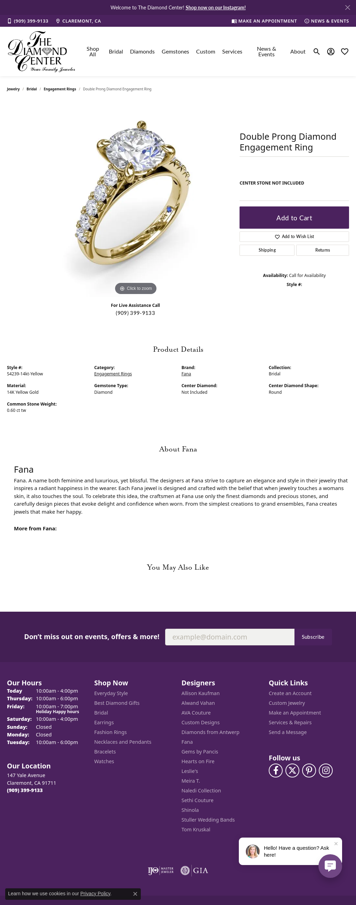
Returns (322, 250)
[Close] (347, 7)
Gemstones (175, 51)
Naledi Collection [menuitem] (201, 790)
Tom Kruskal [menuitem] (195, 829)
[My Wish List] (344, 51)
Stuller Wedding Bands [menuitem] (208, 819)
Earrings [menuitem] (104, 722)
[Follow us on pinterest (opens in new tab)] (309, 770)
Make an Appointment (295, 712)
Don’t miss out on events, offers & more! (91, 637)
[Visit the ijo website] (161, 870)
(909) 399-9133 (135, 312)
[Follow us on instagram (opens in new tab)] (326, 770)
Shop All (93, 51)
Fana (186, 374)
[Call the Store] (25, 790)
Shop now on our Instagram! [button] (216, 7)
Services (232, 51)
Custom (205, 51)
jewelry (13, 89)
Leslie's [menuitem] (189, 771)
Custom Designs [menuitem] (200, 722)
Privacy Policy (95, 893)
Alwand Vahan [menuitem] (198, 703)
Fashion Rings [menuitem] (110, 732)
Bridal (116, 51)
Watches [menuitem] (104, 761)
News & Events (266, 51)
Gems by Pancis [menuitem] (199, 751)
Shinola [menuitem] (190, 810)
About (298, 51)
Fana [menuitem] (187, 742)
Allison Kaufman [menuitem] (200, 693)
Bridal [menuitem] (101, 712)
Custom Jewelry (287, 703)
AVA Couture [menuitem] (196, 712)
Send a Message (288, 732)
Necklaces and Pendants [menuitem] (122, 742)
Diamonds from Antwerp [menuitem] (210, 732)
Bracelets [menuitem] (105, 751)
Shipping (267, 250)
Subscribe (313, 636)
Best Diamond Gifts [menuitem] (116, 703)
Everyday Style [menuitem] (111, 693)
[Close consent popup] (135, 894)
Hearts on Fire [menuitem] (198, 761)
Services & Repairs (290, 722)
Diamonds (142, 51)
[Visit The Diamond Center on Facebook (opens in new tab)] (276, 770)
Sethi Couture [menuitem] (197, 800)
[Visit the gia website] (194, 870)
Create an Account (290, 693)
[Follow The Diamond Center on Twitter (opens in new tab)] (292, 770)
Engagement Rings (60, 89)
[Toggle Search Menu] (317, 51)
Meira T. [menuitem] (190, 780)
